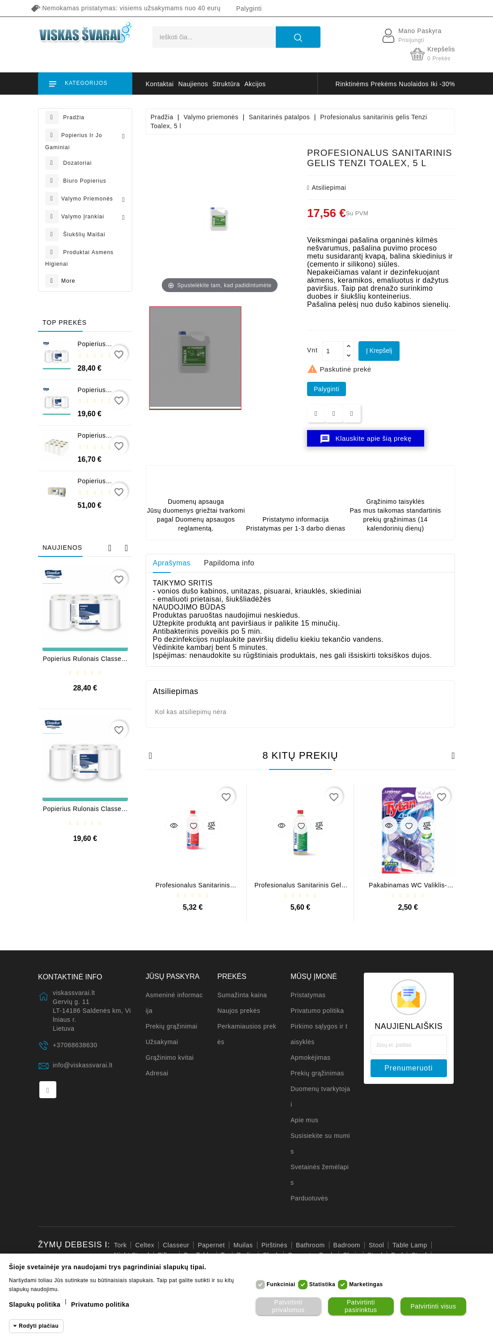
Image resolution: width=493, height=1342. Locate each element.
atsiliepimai (326, 187)
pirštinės (274, 1245)
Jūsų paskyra (173, 976)
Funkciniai (281, 1284)
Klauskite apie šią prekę (366, 439)
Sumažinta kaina (242, 995)
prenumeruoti (408, 1068)
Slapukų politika (34, 1304)
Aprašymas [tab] (172, 563)
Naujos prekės (238, 1010)
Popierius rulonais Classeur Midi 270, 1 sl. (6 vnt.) (85, 662)
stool (376, 1245)
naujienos (193, 84)
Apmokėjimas (311, 1057)
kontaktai (160, 84)
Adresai (157, 1073)
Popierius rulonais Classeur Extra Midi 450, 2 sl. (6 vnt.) (84, 812)
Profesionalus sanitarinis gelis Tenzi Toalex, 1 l (300, 888)
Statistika (322, 1284)
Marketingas (366, 1284)
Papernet (211, 1245)
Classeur (176, 1245)
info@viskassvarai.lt (83, 1065)
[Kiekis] (333, 351)
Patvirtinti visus (433, 1306)
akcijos (255, 84)
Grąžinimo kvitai (170, 1057)
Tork (120, 1245)
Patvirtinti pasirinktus (361, 1306)
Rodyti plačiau (39, 1326)
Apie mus (304, 1120)
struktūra (226, 84)
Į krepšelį (379, 350)
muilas (243, 1245)
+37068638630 (75, 1045)
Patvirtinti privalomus (288, 1306)
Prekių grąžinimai (172, 1026)
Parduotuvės (309, 1198)
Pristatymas (308, 995)
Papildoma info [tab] (229, 563)
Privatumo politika (317, 1010)
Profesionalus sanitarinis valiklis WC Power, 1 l (193, 888)
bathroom (310, 1245)
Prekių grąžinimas (317, 1073)
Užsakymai (162, 1041)
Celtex (144, 1245)
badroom (346, 1245)
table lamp (409, 1245)
